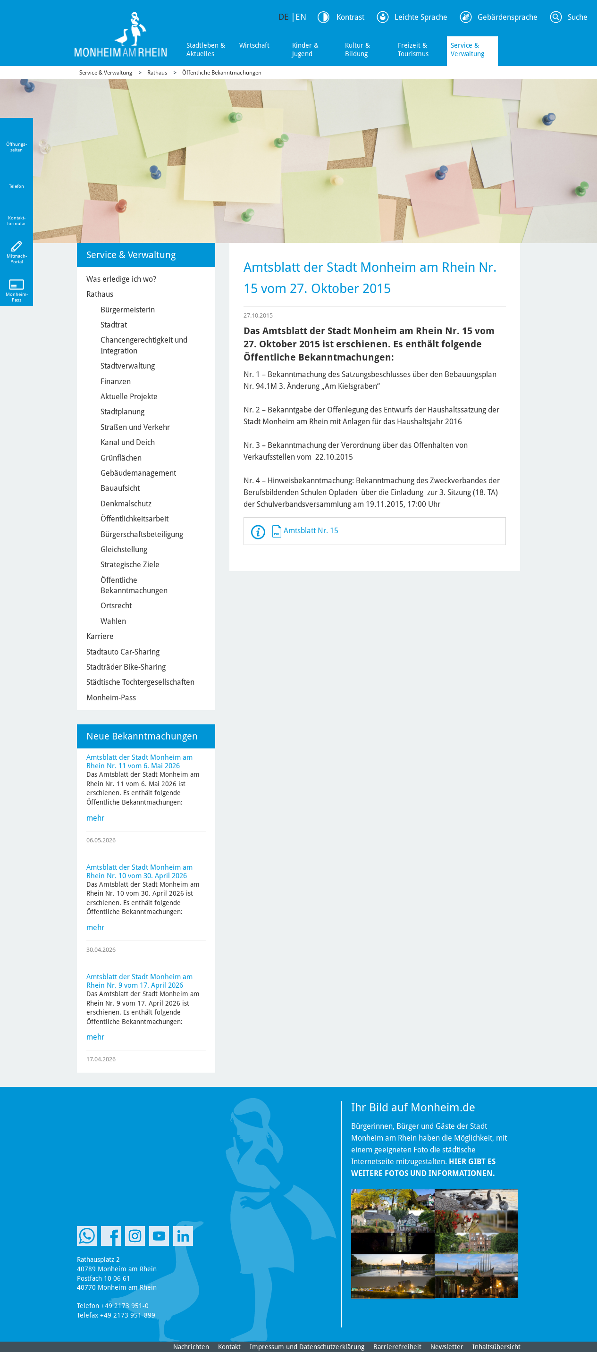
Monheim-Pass (111, 697)
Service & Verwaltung (467, 50)
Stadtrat (114, 324)
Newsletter (446, 1347)
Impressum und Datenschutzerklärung (307, 1347)
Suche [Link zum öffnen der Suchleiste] (578, 17)
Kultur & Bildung (357, 50)
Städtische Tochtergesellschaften (140, 682)
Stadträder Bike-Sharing (126, 667)
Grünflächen (121, 457)
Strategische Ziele (130, 564)
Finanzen (116, 381)
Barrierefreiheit (397, 1347)
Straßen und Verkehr (135, 427)
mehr (95, 818)
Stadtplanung (122, 411)
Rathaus (157, 72)
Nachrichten (191, 1347)
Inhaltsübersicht (496, 1347)
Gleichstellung (124, 549)
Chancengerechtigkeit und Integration (144, 345)
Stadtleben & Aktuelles (205, 50)
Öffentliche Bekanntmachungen (221, 72)
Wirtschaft (254, 45)
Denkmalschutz (126, 503)
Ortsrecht (116, 605)
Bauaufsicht (120, 488)
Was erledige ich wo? (121, 279)
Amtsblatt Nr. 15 (311, 530)
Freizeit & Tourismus (413, 50)
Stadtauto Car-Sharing (123, 651)
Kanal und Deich (128, 442)
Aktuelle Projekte (129, 396)
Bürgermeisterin (128, 309)
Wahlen (113, 621)
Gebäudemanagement (138, 473)
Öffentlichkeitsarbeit (134, 518)
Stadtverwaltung (128, 365)
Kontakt (229, 1347)
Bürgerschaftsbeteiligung (142, 534)
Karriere (100, 636)
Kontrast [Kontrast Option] (350, 17)
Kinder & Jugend (305, 50)
